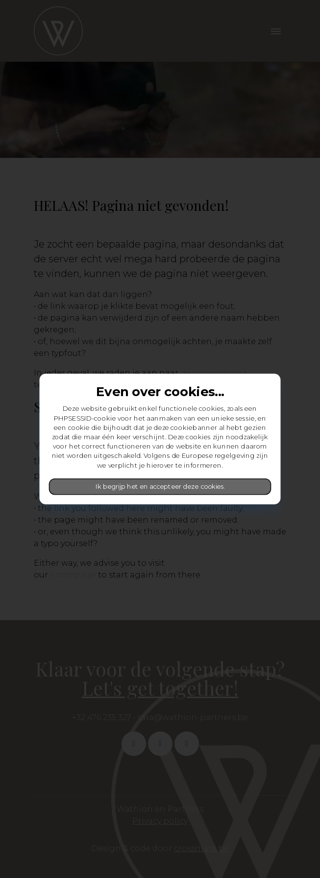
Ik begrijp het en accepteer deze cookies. (160, 486)
